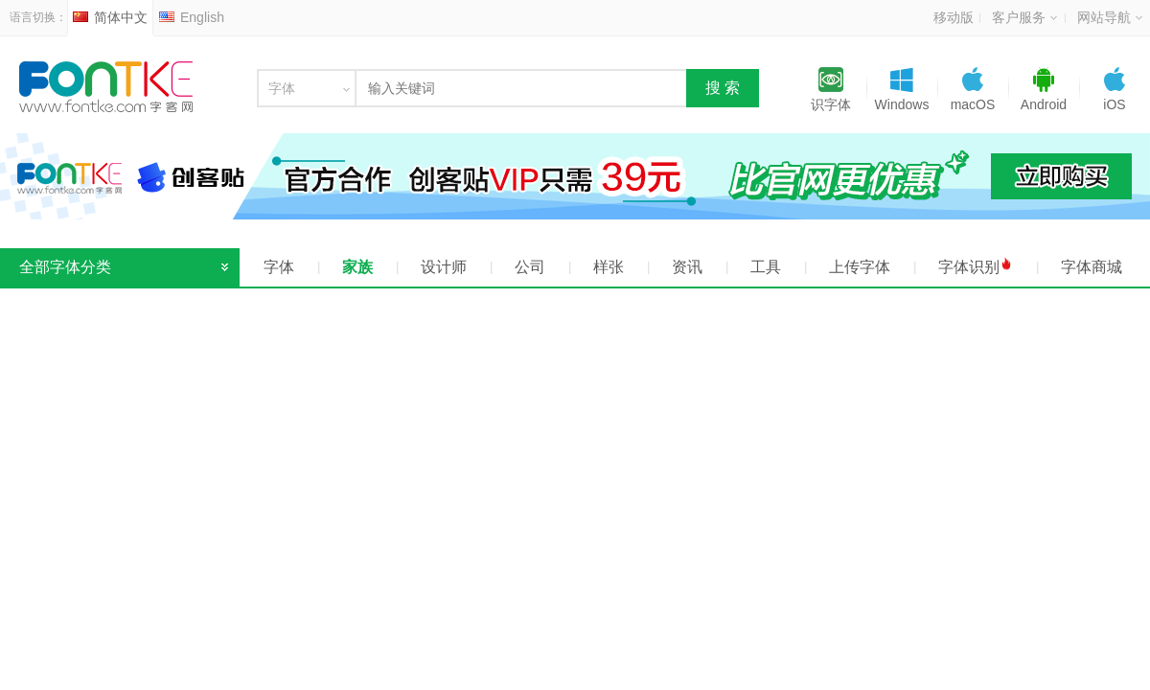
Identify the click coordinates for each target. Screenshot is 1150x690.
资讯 (687, 267)
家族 (357, 267)
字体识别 (975, 266)
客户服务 (1024, 17)
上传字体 (859, 267)
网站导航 (1109, 17)
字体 (279, 267)
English (191, 17)
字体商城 (1091, 267)
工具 (765, 267)
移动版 (953, 17)
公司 (530, 267)
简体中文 (110, 17)
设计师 (444, 267)
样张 (608, 267)
